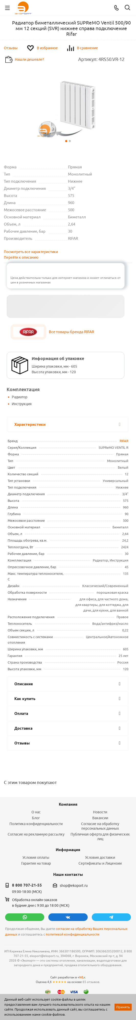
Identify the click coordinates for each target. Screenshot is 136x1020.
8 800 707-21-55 (27, 885)
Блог (36, 818)
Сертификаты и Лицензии (100, 863)
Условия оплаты (35, 857)
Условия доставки (100, 857)
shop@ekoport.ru (74, 886)
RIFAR (124, 441)
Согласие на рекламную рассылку (36, 834)
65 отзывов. (91, 982)
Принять (123, 1007)
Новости (100, 812)
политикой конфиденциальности (72, 934)
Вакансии (100, 818)
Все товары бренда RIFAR (71, 332)
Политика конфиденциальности (36, 824)
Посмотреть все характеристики (31, 252)
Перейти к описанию (21, 257)
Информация (68, 850)
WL (81, 977)
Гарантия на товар (36, 863)
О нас (36, 812)
